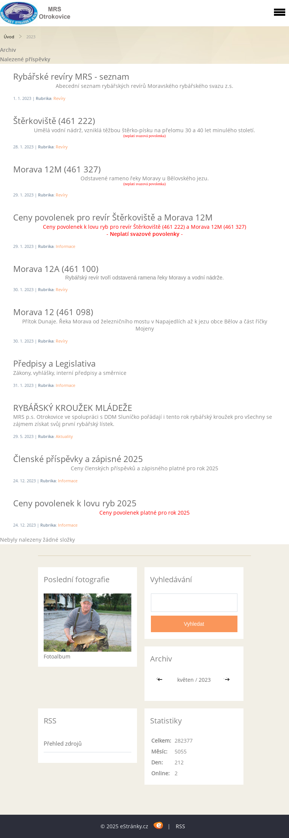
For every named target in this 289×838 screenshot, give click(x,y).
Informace (65, 246)
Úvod (9, 36)
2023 (205, 679)
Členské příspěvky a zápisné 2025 (78, 458)
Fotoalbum (57, 656)
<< (161, 679)
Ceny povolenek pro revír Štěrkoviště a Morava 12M (113, 217)
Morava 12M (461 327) (57, 169)
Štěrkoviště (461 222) (54, 120)
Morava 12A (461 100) (56, 268)
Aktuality (64, 436)
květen (185, 679)
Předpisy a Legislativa (54, 363)
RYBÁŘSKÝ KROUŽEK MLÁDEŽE (72, 407)
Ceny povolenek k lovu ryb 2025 (75, 503)
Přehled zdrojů (63, 743)
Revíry (59, 98)
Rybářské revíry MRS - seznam (71, 76)
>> (227, 679)
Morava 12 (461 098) (53, 311)
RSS (180, 826)
